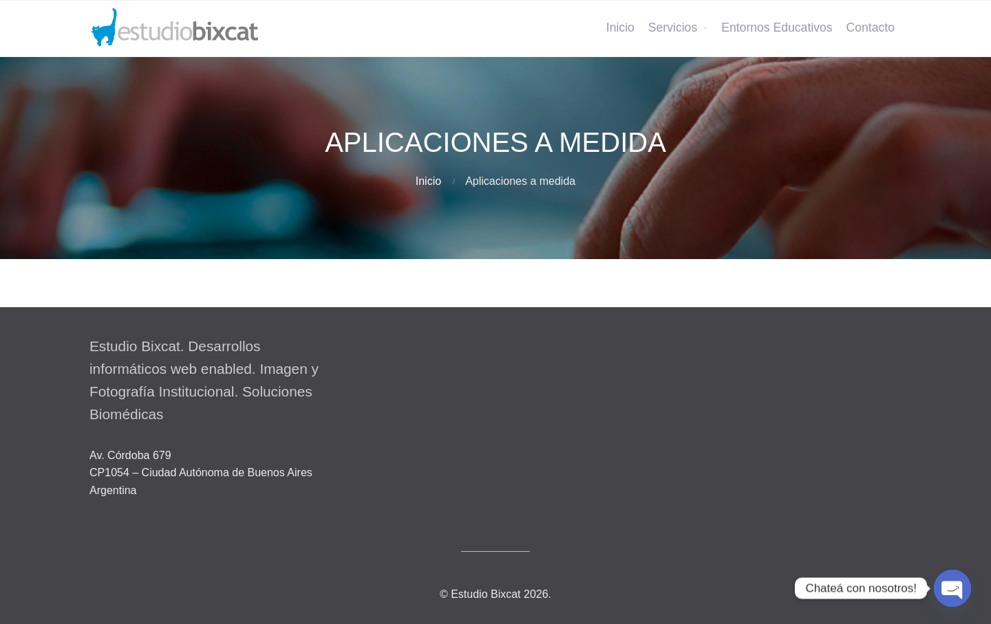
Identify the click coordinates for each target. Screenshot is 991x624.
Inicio (620, 27)
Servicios (672, 27)
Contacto (870, 27)
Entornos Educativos (776, 27)
